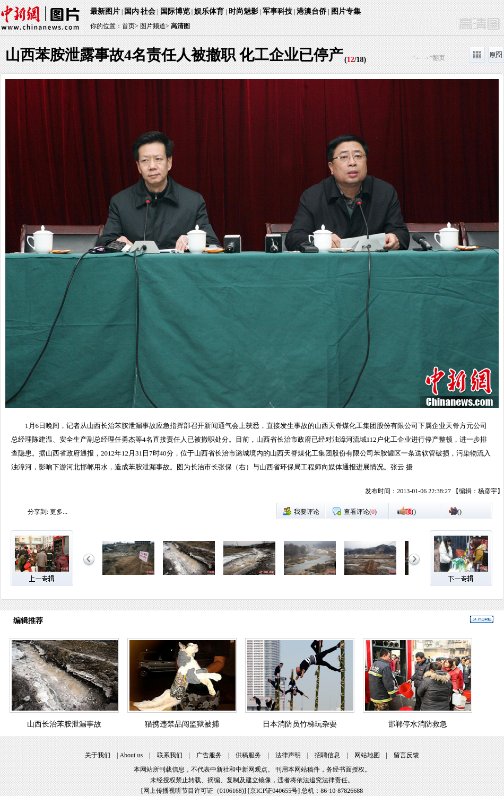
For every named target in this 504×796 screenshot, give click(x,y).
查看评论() (360, 511)
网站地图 (367, 755)
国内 (131, 11)
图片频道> (154, 26)
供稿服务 (248, 755)
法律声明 (288, 755)
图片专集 (346, 11)
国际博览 (175, 11)
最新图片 (105, 11)
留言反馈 (406, 755)
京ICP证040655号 (274, 790)
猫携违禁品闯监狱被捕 (182, 724)
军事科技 (277, 11)
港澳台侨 (311, 11)
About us (131, 755)
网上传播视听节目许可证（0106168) (193, 790)
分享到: (38, 511)
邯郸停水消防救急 (417, 724)
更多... (58, 511)
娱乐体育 (209, 11)
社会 (148, 11)
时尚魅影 (243, 11)
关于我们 (97, 755)
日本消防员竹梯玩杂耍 (300, 724)
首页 (128, 26)
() (410, 511)
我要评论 (306, 511)
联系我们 (170, 755)
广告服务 (209, 755)
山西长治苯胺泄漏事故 (64, 724)
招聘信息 (327, 755)
